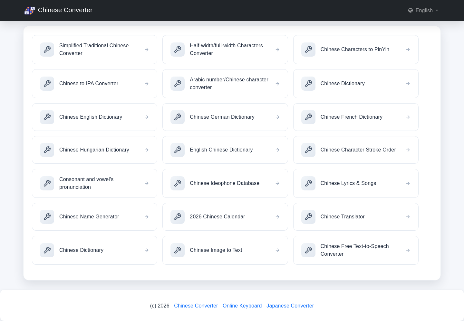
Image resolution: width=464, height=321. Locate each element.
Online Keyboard (242, 305)
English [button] (421, 10)
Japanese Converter (290, 305)
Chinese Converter (57, 10)
